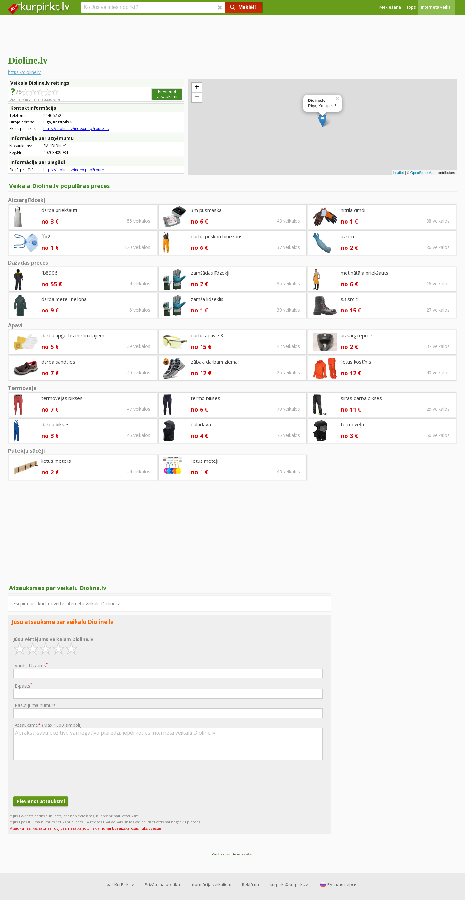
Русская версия (343, 884)
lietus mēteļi (204, 461)
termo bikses (205, 398)
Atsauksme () (48, 725)
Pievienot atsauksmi (167, 94)
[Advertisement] (232, 33)
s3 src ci (350, 299)
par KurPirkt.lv (120, 884)
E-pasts (23, 685)
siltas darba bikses (361, 398)
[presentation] (62, 777)
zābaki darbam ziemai (215, 361)
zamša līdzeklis (207, 299)
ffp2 (45, 236)
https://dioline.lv (24, 72)
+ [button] (197, 87)
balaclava (201, 424)
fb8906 (49, 273)
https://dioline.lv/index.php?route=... (76, 128)
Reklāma (250, 884)
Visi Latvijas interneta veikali (232, 854)
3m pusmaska (206, 210)
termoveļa (352, 424)
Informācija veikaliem (210, 884)
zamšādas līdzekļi (210, 273)
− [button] (197, 97)
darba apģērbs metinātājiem (72, 335)
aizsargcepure (356, 335)
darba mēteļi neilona (64, 299)
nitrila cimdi (353, 210)
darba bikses (55, 424)
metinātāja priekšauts (364, 273)
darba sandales (58, 361)
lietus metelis (56, 461)
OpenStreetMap (423, 173)
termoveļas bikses (62, 398)
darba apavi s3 (207, 335)
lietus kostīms (356, 361)
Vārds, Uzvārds (31, 665)
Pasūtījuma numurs (35, 705)
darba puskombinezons (217, 236)
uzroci (347, 236)
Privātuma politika (162, 884)
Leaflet (398, 173)
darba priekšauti (59, 210)
